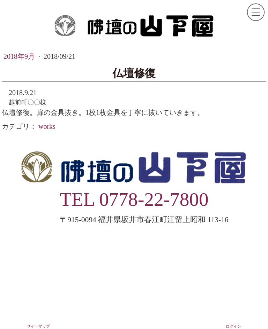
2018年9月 (20, 56)
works (46, 126)
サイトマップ (38, 326)
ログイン (233, 326)
